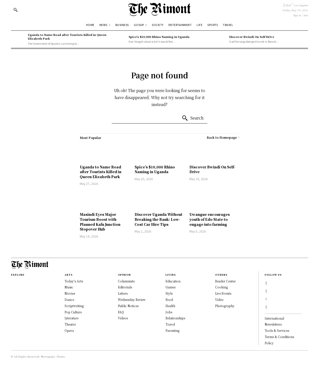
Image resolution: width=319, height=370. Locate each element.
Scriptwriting (74, 306)
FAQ (121, 312)
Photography (225, 306)
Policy (269, 343)
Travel (170, 324)
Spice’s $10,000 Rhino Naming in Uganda (159, 37)
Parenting (172, 330)
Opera (69, 330)
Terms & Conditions (279, 337)
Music (69, 287)
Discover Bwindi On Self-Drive (251, 37)
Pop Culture (73, 312)
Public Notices (128, 306)
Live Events (223, 293)
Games (170, 287)
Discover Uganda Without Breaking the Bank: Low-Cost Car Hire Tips (158, 219)
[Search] (192, 118)
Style (169, 293)
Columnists (126, 281)
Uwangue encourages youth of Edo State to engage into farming (209, 219)
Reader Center (225, 281)
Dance (69, 299)
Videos (123, 318)
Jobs (168, 312)
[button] (15, 9)
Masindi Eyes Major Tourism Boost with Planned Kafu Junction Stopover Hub (100, 222)
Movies (70, 293)
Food (169, 299)
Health (170, 306)
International (274, 318)
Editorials (125, 287)
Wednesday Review (132, 299)
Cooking (221, 287)
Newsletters (273, 324)
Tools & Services (277, 330)
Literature (72, 318)
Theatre (70, 324)
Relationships (175, 318)
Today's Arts (74, 281)
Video (219, 299)
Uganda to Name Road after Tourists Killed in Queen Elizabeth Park (67, 36)
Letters (123, 293)
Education (172, 281)
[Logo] (159, 9)
